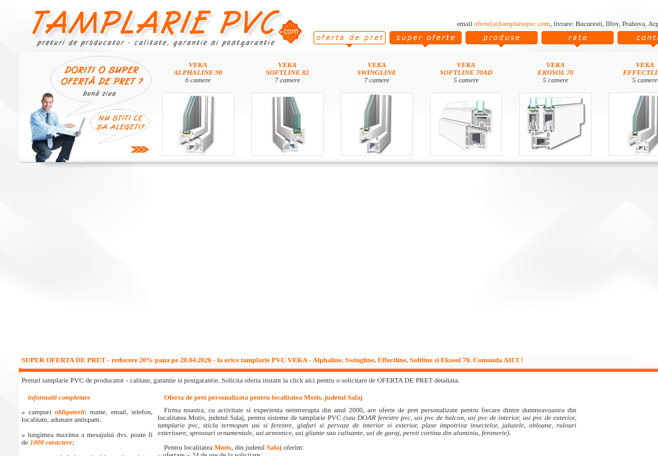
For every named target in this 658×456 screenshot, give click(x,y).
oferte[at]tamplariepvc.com (512, 23)
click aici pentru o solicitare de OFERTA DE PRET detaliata (373, 380)
